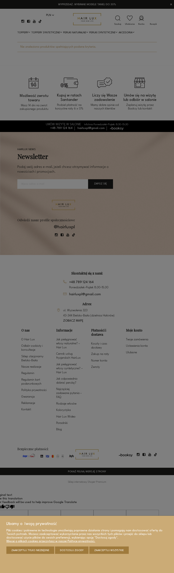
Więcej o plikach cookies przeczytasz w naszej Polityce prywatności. (50, 541)
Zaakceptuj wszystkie (109, 550)
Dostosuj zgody (72, 550)
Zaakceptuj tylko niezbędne (30, 550)
